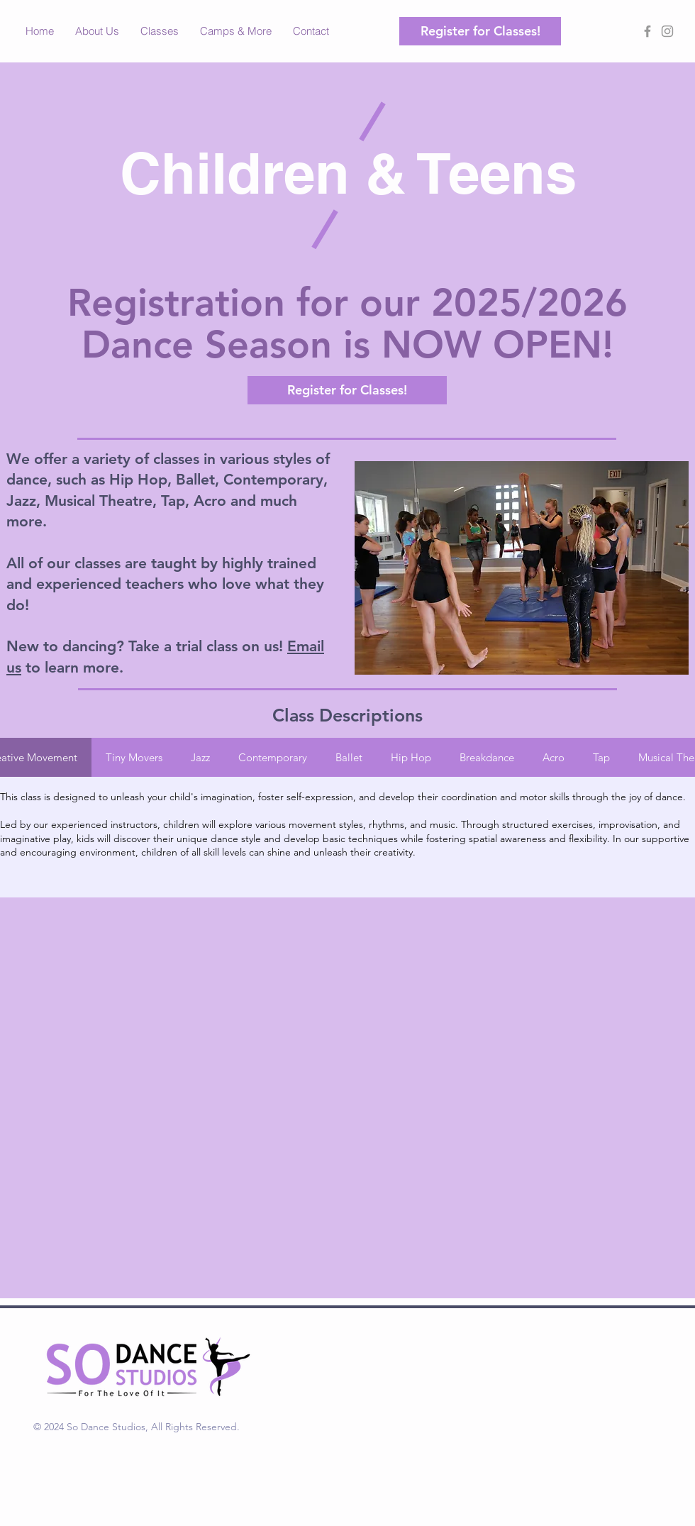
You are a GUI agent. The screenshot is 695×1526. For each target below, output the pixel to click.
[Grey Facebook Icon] (647, 31)
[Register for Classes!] (480, 31)
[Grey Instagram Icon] (667, 31)
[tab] (134, 757)
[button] (159, 31)
